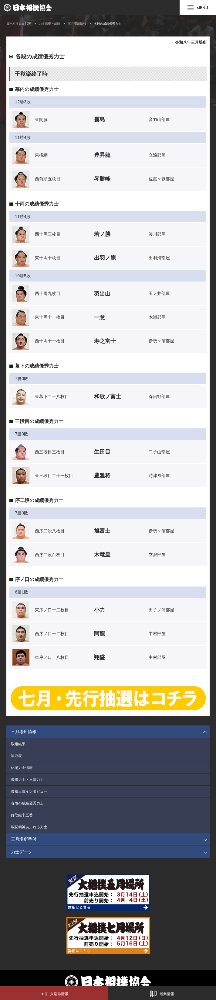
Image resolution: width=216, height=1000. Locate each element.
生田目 (102, 452)
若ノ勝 (102, 234)
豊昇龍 (102, 155)
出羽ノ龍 (105, 258)
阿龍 (99, 634)
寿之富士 (105, 341)
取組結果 (18, 744)
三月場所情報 (77, 23)
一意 (99, 317)
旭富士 (102, 531)
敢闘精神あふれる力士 (29, 827)
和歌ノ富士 (107, 396)
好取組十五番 (22, 815)
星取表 (16, 756)
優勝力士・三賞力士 (27, 779)
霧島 (99, 119)
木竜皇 (102, 555)
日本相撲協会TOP (18, 23)
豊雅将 (102, 475)
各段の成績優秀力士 (27, 803)
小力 (99, 610)
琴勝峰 (102, 179)
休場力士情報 (22, 768)
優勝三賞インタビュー (29, 791)
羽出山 (102, 294)
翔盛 (99, 657)
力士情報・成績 (49, 23)
